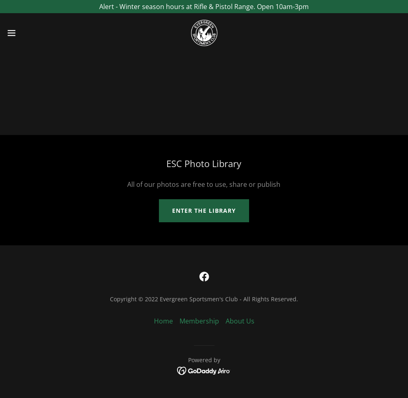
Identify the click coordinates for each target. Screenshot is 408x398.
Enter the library (204, 210)
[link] (204, 32)
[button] (33, 33)
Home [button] (163, 321)
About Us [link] (240, 321)
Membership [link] (199, 321)
